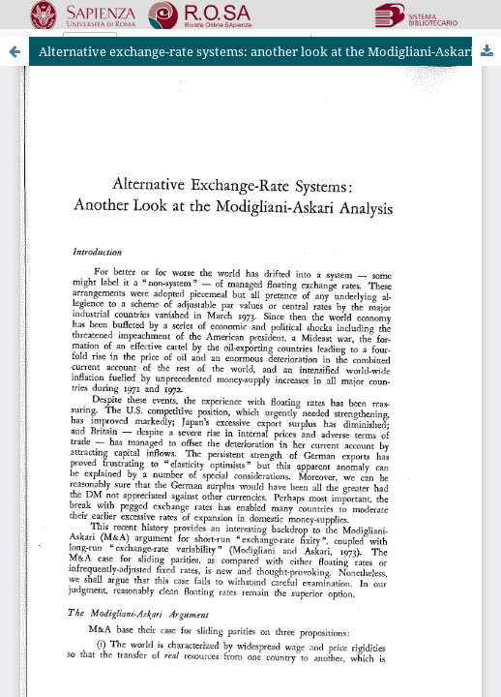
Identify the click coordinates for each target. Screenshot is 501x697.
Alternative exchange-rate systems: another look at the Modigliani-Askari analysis (270, 51)
